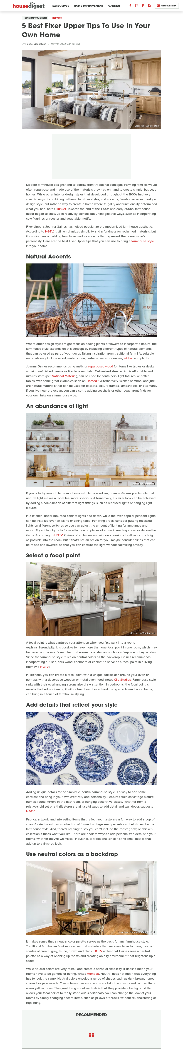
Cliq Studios (122, 679)
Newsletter (166, 6)
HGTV (49, 231)
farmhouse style (142, 241)
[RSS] (149, 6)
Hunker (61, 209)
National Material (64, 376)
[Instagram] (136, 6)
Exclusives (60, 6)
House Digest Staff (35, 44)
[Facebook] (130, 6)
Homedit (92, 381)
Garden (114, 6)
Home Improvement (88, 6)
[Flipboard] (143, 6)
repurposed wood (100, 366)
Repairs (57, 18)
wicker (128, 358)
